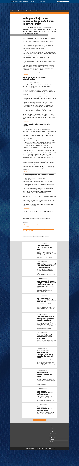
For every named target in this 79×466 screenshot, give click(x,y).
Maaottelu (46, 236)
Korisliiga (20, 1)
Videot (27, 10)
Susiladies (16, 1)
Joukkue (18, 10)
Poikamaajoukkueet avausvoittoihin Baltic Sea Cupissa (44, 374)
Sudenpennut (25, 236)
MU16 (33, 236)
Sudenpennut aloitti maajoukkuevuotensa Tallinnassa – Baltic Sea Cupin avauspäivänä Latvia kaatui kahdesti (45, 354)
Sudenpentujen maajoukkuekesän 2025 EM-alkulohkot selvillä (45, 409)
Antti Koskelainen (26, 218)
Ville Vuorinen (47, 218)
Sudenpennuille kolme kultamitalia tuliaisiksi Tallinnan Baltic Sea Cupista (46, 300)
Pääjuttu (30, 236)
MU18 (37, 236)
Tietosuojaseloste (51, 448)
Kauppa (44, 1)
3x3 (29, 1)
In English (36, 1)
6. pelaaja (32, 10)
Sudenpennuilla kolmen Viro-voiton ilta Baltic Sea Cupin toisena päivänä (45, 337)
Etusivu (13, 10)
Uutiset (17, 12)
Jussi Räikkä (32, 218)
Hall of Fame (32, 1)
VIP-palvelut (38, 10)
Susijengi (13, 1)
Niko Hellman (42, 218)
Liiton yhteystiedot (43, 448)
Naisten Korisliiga (25, 1)
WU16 (40, 236)
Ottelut (23, 10)
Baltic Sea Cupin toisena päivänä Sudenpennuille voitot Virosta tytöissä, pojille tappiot (46, 266)
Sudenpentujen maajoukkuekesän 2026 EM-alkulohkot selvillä (45, 393)
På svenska (40, 1)
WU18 (43, 236)
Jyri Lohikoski (37, 218)
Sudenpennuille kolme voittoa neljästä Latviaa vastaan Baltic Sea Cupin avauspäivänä (46, 318)
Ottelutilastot (26, 74)
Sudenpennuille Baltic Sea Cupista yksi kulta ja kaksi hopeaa (44, 247)
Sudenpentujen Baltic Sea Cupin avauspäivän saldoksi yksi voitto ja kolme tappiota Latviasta (46, 283)
